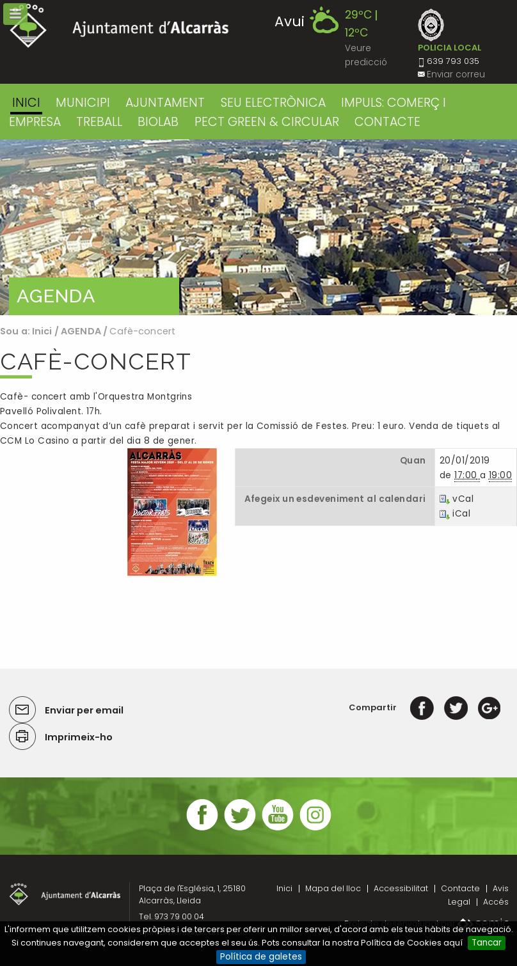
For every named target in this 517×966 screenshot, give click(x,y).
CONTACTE (387, 121)
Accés (496, 901)
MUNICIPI (83, 102)
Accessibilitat (401, 888)
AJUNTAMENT (165, 102)
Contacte (460, 888)
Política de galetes (261, 957)
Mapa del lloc (333, 888)
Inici (26, 102)
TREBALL (99, 121)
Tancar (487, 943)
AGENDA (81, 331)
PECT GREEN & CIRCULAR (267, 121)
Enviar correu (456, 74)
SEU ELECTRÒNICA (273, 102)
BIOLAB (158, 121)
